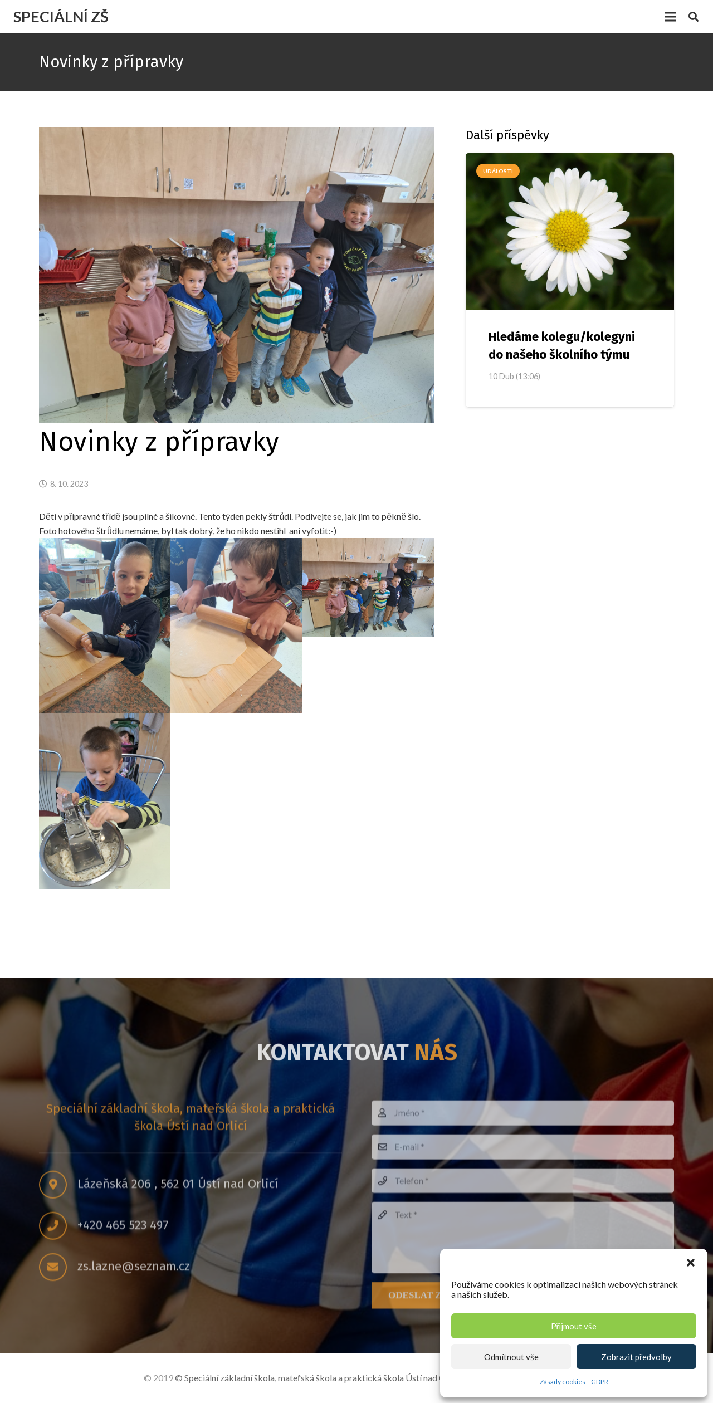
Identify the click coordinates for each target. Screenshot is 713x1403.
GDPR (599, 1381)
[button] (690, 1262)
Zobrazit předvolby (636, 1357)
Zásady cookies (562, 1381)
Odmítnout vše (511, 1357)
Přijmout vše (574, 1326)
